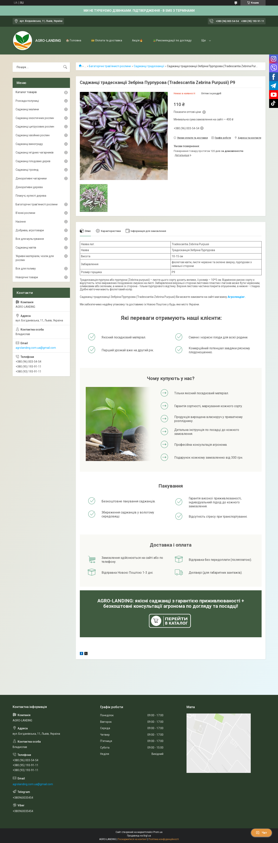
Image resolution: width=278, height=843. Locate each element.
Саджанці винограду (29, 144)
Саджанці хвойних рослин (33, 135)
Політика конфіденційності (164, 839)
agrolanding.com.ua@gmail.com (36, 347)
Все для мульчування (30, 238)
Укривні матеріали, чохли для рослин (35, 258)
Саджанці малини (27, 109)
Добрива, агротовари (30, 230)
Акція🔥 (137, 40)
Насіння (21, 221)
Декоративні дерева (29, 187)
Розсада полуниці (27, 100)
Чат (261, 832)
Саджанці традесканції (149, 66)
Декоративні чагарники (31, 178)
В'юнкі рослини (25, 212)
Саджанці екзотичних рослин (35, 118)
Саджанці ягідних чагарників (35, 152)
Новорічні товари (27, 277)
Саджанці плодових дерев (33, 161)
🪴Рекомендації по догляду (172, 40)
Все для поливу (26, 268)
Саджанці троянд (27, 169)
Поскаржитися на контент (132, 839)
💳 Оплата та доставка (106, 40)
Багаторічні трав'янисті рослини (110, 66)
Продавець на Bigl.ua (139, 835)
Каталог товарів (26, 92)
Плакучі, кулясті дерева (31, 195)
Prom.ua (157, 832)
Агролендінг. (237, 296)
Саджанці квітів (26, 247)
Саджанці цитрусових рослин (35, 126)
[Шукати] (65, 67)
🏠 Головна (73, 40)
